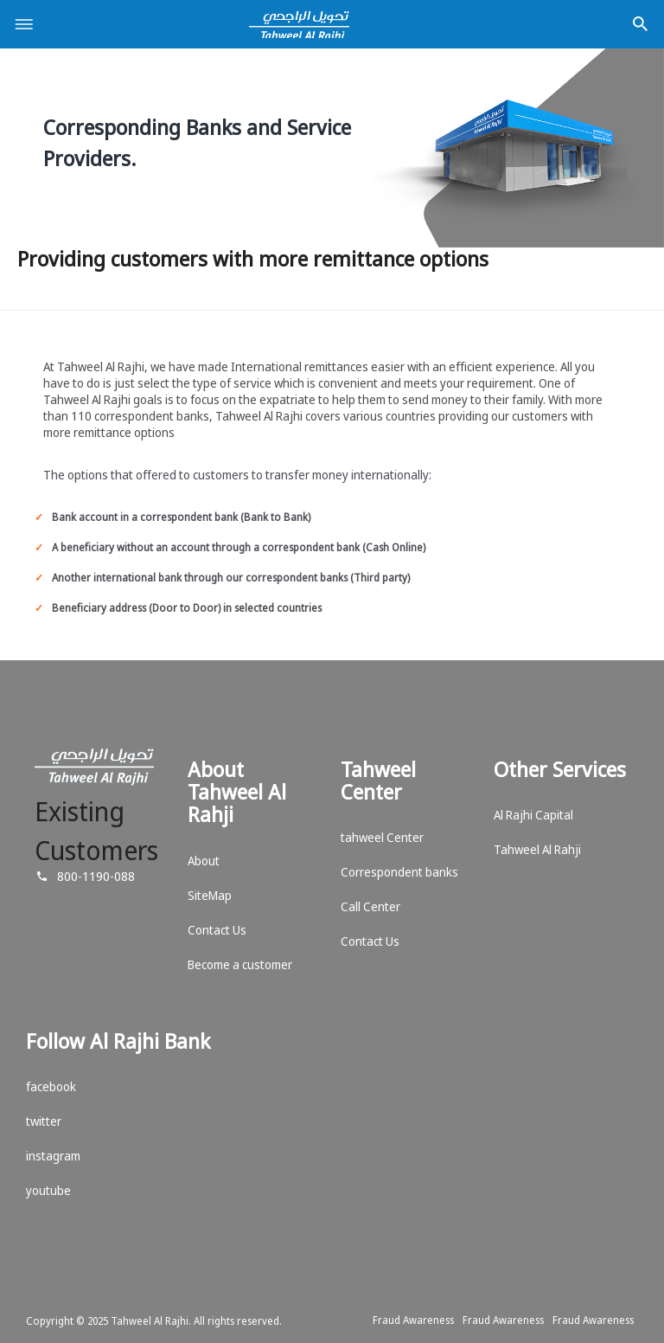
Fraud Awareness (413, 1320)
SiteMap (210, 895)
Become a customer (240, 964)
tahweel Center (382, 837)
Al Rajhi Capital (533, 814)
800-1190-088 (96, 875)
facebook (51, 1086)
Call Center (370, 906)
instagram (53, 1155)
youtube (48, 1190)
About (204, 860)
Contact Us (217, 930)
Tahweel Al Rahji (537, 849)
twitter (43, 1121)
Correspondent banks (399, 872)
